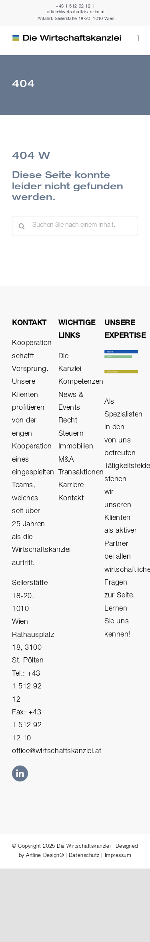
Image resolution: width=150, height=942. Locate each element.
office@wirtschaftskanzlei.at (76, 12)
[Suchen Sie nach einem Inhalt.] (75, 226)
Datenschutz (84, 856)
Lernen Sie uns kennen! (117, 622)
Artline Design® (45, 856)
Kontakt (71, 498)
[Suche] (22, 226)
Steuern (71, 434)
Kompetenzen (81, 382)
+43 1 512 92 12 (73, 6)
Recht (68, 420)
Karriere (71, 485)
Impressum (118, 856)
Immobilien (75, 446)
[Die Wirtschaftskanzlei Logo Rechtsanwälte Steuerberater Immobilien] (66, 38)
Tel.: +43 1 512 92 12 (27, 687)
